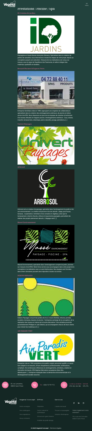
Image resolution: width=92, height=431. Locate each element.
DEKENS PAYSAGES (25, 275)
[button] (87, 4)
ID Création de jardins (26, 13)
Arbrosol (21, 167)
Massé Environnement (27, 222)
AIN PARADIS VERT (25, 331)
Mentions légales (55, 428)
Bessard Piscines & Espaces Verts (31, 68)
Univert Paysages (25, 124)
